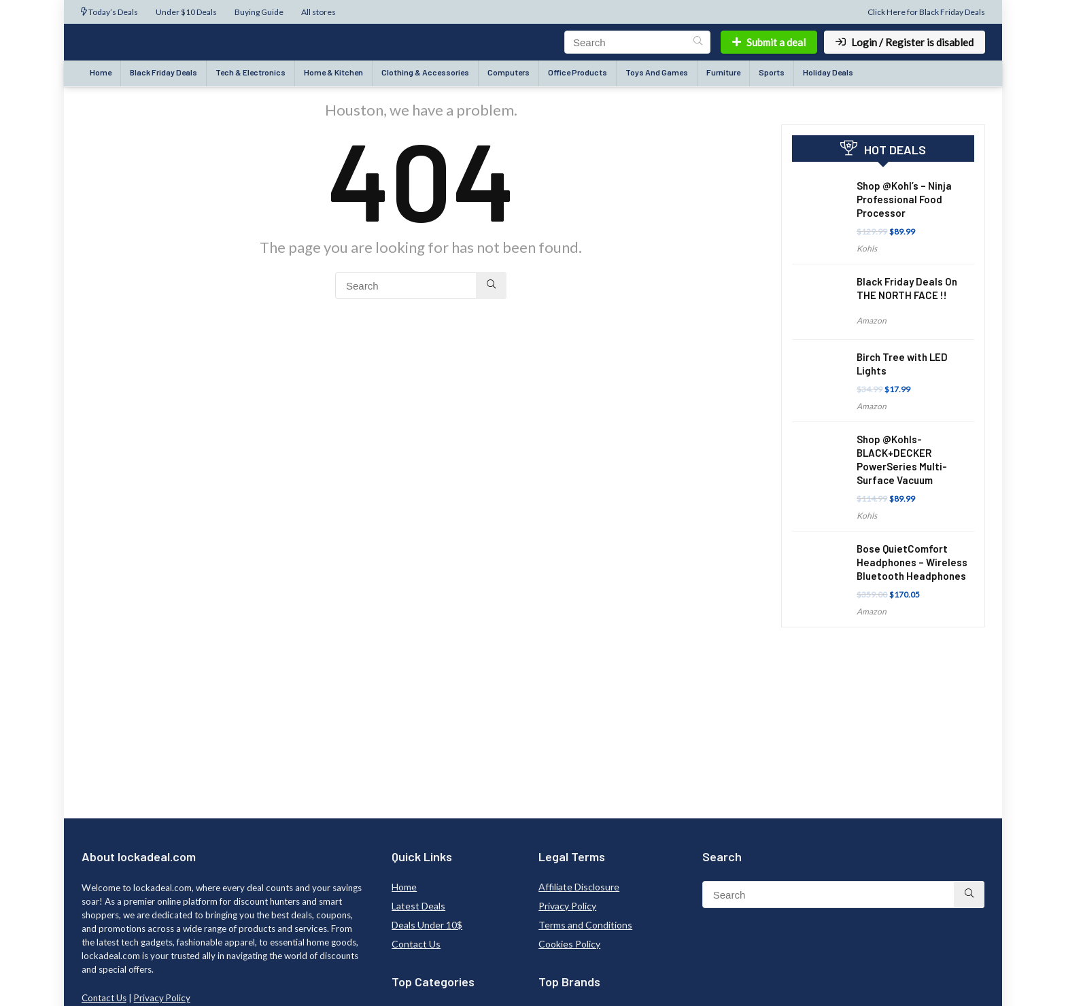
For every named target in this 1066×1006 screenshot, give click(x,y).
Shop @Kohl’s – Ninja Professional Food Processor (904, 199)
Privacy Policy (162, 997)
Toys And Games (656, 72)
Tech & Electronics (251, 72)
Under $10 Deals (186, 12)
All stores (318, 12)
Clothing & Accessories (425, 72)
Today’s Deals (109, 12)
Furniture (723, 72)
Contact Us (104, 997)
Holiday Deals (828, 72)
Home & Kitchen (333, 72)
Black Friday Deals (163, 72)
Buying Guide (259, 12)
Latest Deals (418, 906)
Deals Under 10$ (427, 925)
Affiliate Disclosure (578, 886)
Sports (772, 72)
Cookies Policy (569, 944)
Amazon (872, 320)
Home (100, 72)
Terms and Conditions (585, 925)
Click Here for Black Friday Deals (926, 12)
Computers (508, 72)
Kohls (867, 248)
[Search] (697, 42)
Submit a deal (769, 42)
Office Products (577, 72)
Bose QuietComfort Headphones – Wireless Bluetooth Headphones (912, 562)
